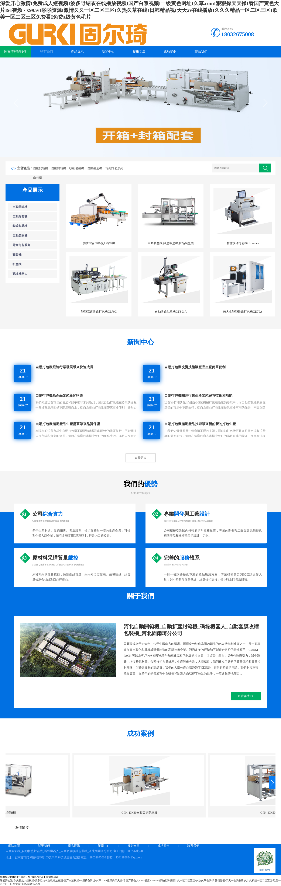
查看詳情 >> (246, 696)
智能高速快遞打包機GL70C (99, 311)
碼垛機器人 (20, 273)
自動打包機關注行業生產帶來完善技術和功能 (198, 395)
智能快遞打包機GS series (243, 243)
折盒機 (17, 264)
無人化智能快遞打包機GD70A (242, 311)
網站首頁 (14, 845)
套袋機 (37, 177)
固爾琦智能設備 (15, 51)
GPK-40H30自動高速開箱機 (37, 812)
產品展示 (77, 51)
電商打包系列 (114, 168)
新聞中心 (108, 51)
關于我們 (46, 51)
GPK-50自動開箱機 (244, 812)
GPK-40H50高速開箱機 (106, 812)
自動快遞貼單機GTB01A (171, 311)
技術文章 (139, 51)
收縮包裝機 (76, 168)
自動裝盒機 (94, 168)
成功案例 (170, 51)
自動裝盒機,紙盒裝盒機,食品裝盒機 (171, 243)
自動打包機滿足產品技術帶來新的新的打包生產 (200, 424)
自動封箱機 (58, 168)
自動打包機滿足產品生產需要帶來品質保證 (67, 424)
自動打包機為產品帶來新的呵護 (59, 395)
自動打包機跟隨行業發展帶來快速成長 (64, 367)
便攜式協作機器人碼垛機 (98, 243)
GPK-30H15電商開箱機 (175, 812)
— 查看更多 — (140, 457)
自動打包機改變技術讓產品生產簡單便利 (195, 367)
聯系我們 (201, 51)
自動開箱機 (40, 168)
